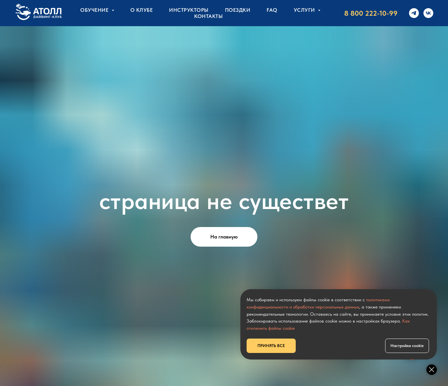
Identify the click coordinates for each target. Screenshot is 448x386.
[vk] (428, 13)
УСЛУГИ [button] (305, 10)
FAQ (272, 10)
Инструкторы (189, 10)
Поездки (238, 10)
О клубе (141, 10)
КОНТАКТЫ (208, 16)
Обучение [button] (95, 10)
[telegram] (414, 13)
